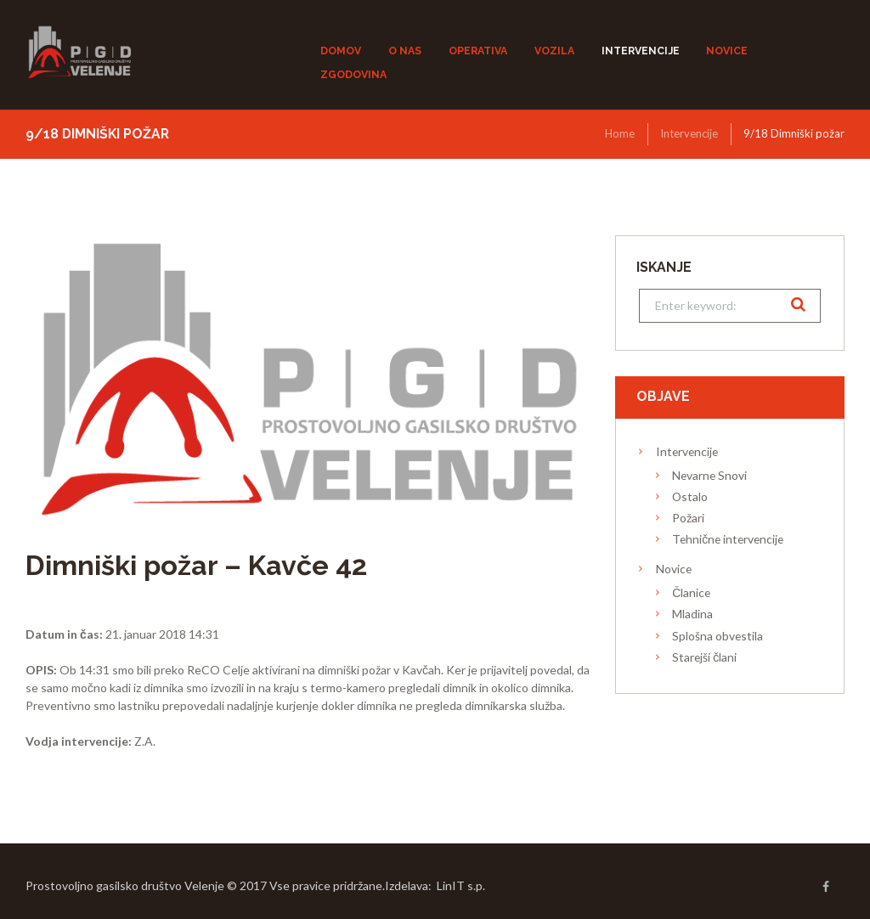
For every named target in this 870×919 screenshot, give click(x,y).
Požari (688, 517)
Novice (674, 568)
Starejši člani (704, 657)
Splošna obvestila (717, 636)
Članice (691, 592)
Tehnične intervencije (727, 539)
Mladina (692, 613)
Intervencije (689, 133)
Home (620, 133)
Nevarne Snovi (709, 475)
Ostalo (690, 496)
